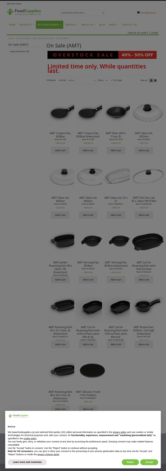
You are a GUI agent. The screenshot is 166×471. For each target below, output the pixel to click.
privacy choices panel (48, 454)
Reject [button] (130, 462)
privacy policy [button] (119, 432)
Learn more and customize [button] (27, 462)
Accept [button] (149, 462)
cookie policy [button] (30, 438)
